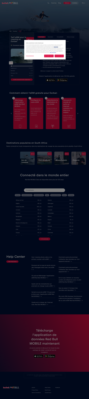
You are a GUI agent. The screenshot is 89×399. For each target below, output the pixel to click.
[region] (45, 49)
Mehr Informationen (53, 52)
